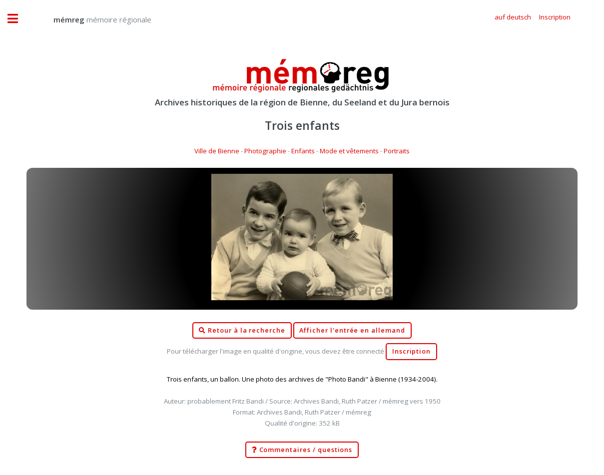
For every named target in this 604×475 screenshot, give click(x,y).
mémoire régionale (92, 19)
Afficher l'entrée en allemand (352, 330)
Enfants (303, 150)
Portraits (397, 150)
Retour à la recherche (242, 330)
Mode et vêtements (349, 150)
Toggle (18, 18)
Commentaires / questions (302, 450)
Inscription (411, 351)
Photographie (265, 150)
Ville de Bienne (216, 150)
